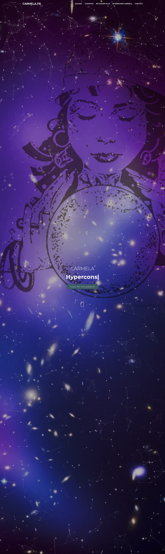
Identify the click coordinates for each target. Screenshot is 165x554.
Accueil (78, 4)
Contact (139, 4)
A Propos (89, 4)
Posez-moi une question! (82, 287)
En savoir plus (103, 4)
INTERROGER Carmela (122, 4)
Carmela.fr (32, 3)
